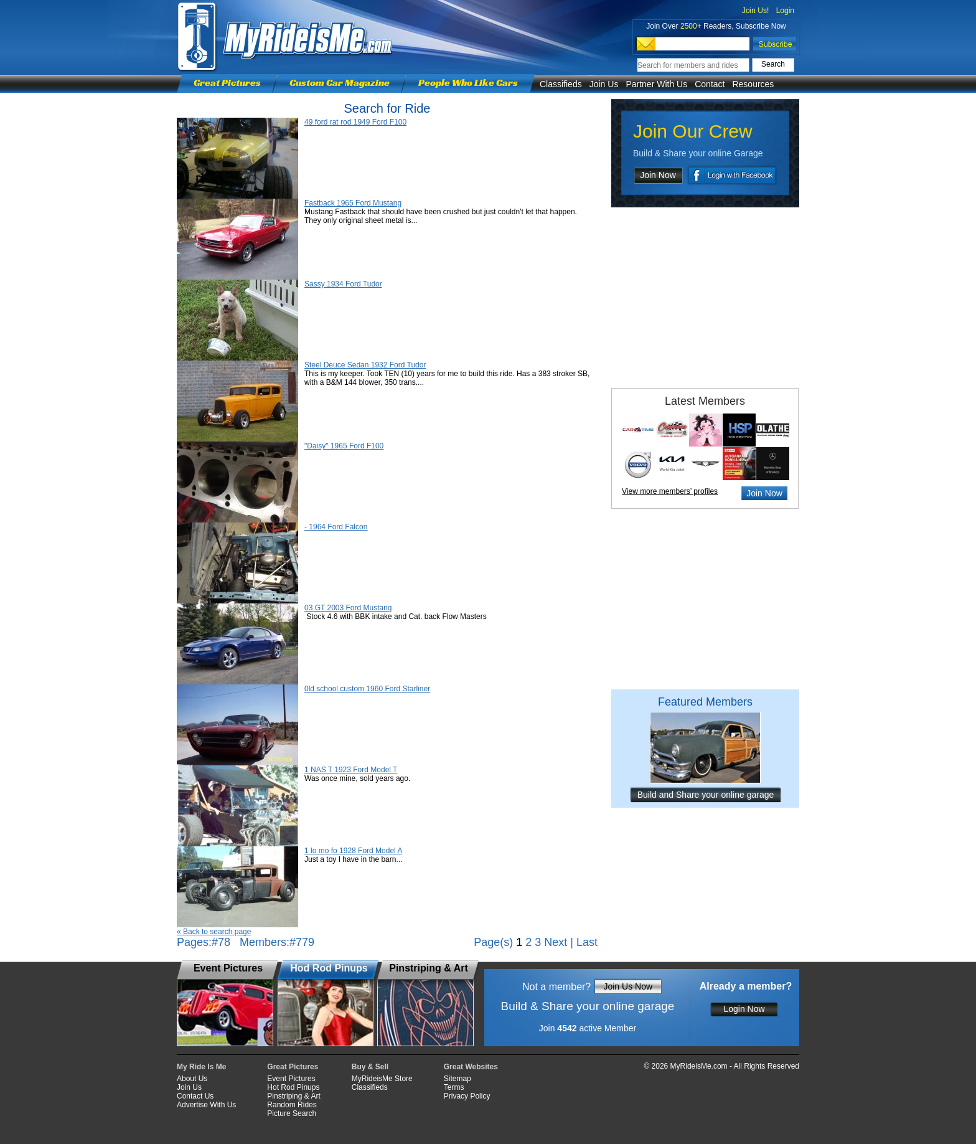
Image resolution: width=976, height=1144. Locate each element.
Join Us (604, 84)
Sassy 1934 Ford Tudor (343, 284)
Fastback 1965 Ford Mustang (352, 203)
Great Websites (471, 1066)
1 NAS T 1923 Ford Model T (350, 769)
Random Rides (291, 1104)
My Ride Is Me (201, 1066)
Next (555, 942)
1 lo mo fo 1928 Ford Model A (353, 850)
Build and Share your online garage (705, 795)
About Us (192, 1078)
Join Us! (755, 10)
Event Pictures (291, 1078)
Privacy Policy (467, 1096)
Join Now (658, 175)
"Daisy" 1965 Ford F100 (343, 446)
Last (587, 942)
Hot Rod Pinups (293, 1087)
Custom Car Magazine (339, 82)
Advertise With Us (206, 1104)
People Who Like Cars (468, 82)
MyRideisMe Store (382, 1078)
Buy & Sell (370, 1066)
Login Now (743, 1009)
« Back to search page (214, 931)
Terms (454, 1087)
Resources (753, 84)
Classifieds (561, 84)
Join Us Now (627, 986)
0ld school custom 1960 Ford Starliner (367, 688)
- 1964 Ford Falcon (335, 526)
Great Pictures (227, 82)
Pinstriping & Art (293, 1096)
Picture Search (291, 1113)
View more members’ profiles (670, 491)
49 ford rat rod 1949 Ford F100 (355, 122)
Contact (710, 84)
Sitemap (457, 1078)
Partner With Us (656, 84)
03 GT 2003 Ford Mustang (348, 607)
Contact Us (195, 1096)
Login (785, 10)
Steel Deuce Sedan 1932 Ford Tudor (365, 365)
